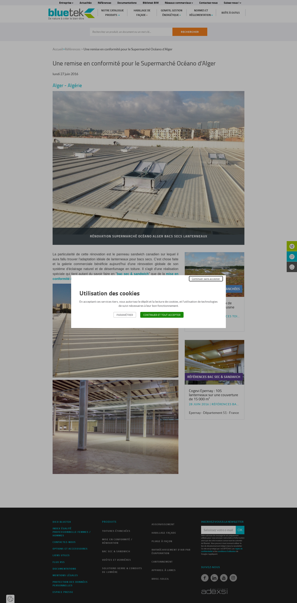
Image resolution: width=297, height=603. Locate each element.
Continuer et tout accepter (161, 315)
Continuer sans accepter (206, 279)
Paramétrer (125, 315)
